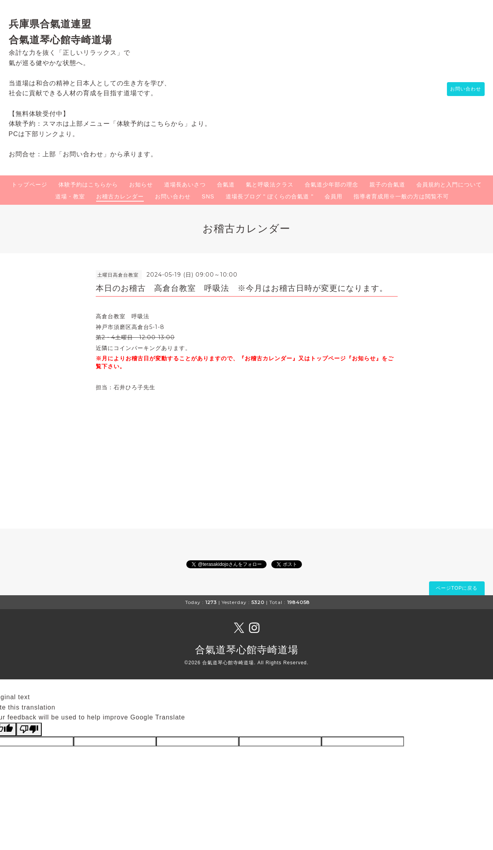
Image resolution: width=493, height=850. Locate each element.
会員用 (333, 196)
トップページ (29, 184)
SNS (208, 196)
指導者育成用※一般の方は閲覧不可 (401, 196)
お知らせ (141, 184)
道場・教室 (70, 196)
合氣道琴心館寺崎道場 (246, 649)
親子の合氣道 (387, 184)
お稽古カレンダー (120, 196)
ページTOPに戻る (457, 588)
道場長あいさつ (185, 184)
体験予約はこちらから (88, 184)
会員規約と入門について (449, 184)
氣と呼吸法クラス (270, 184)
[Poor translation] (29, 729)
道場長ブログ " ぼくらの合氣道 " (270, 196)
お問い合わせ (462, 89)
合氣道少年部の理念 (331, 184)
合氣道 (226, 184)
